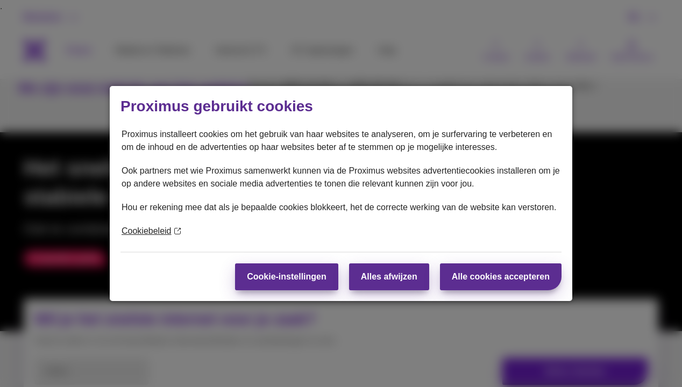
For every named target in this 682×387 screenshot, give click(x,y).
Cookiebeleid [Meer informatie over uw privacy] (151, 230)
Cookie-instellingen (286, 276)
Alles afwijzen (389, 276)
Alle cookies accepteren (501, 276)
